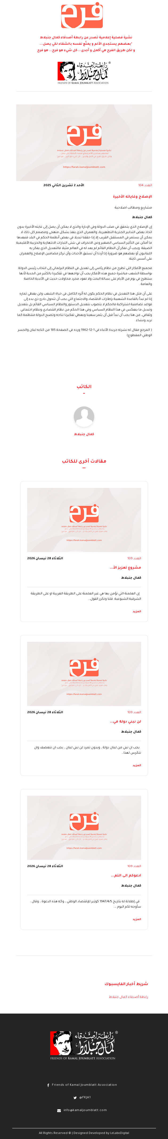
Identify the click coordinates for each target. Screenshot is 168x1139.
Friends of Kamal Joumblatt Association (84, 1085)
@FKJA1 (85, 1098)
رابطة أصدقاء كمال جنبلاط (128, 997)
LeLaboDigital (119, 1133)
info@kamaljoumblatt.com (85, 1110)
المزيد (137, 611)
